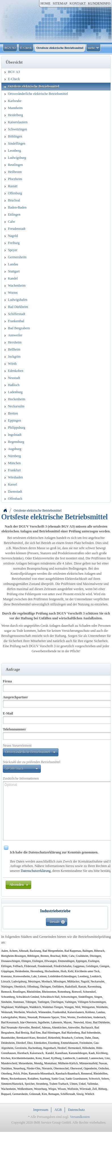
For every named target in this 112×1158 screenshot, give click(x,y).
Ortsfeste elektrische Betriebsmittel (38, 511)
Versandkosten (80, 1117)
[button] (30, 752)
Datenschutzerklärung (35, 871)
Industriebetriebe (55, 911)
